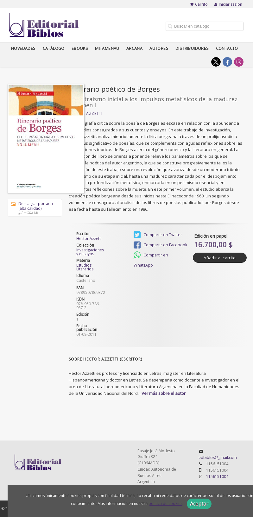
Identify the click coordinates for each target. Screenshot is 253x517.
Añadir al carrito (220, 258)
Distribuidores (192, 48)
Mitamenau (107, 48)
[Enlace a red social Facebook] (227, 62)
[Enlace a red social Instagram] (239, 62)
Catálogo (54, 48)
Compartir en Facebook (160, 245)
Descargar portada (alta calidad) (32, 208)
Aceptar (199, 503)
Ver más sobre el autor (164, 393)
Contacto (227, 48)
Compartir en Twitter (158, 235)
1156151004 (217, 476)
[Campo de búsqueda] (205, 26)
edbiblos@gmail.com (218, 457)
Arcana (134, 48)
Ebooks (80, 48)
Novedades (23, 48)
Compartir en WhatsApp (151, 255)
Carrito (199, 4)
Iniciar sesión (228, 4)
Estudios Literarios (84, 267)
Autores (158, 48)
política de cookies (165, 503)
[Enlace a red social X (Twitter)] (216, 62)
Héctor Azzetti (86, 113)
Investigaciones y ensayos (89, 252)
